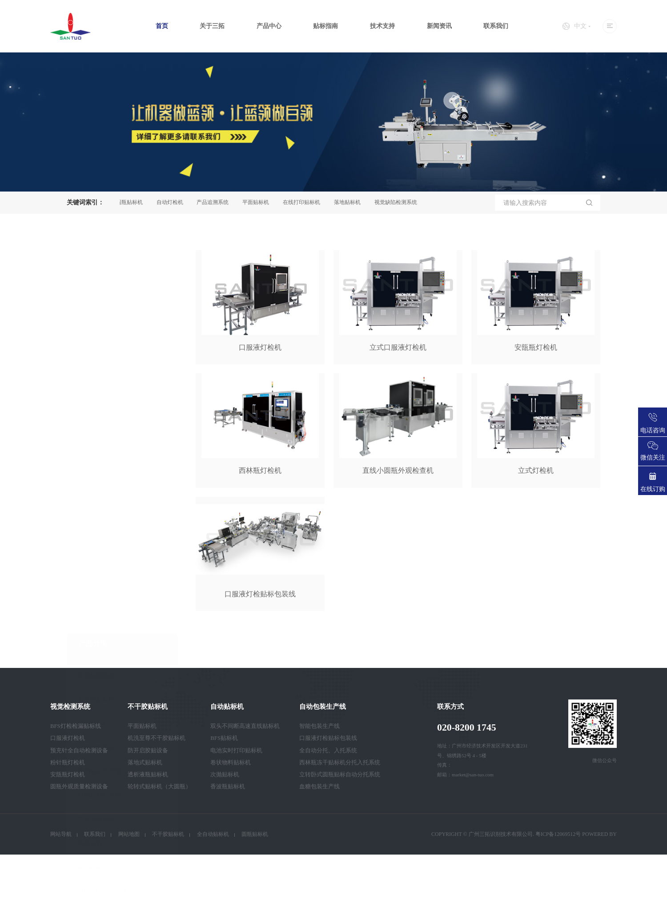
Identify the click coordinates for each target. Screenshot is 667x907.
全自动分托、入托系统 (328, 750)
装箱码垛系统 (96, 502)
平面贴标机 (258, 202)
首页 (162, 26)
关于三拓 (212, 26)
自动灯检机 (172, 202)
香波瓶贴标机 (227, 786)
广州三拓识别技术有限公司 (501, 834)
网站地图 (129, 834)
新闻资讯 (439, 26)
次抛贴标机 (224, 774)
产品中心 (269, 26)
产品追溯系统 (215, 202)
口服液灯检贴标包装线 (328, 738)
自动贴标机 (92, 478)
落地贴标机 (350, 202)
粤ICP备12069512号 (558, 834)
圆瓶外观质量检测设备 (79, 786)
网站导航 (61, 834)
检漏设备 (89, 597)
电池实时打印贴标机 (236, 750)
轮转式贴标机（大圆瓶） (159, 786)
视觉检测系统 (96, 430)
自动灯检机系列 (99, 550)
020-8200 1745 (466, 727)
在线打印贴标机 (304, 202)
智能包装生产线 (319, 726)
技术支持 (382, 26)
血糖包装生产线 (319, 786)
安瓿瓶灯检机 (67, 774)
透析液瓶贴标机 (148, 774)
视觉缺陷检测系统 (398, 202)
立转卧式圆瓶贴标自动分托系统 (339, 774)
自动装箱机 (92, 621)
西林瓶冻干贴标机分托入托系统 (339, 762)
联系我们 (495, 26)
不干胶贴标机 (96, 454)
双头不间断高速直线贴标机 (245, 726)
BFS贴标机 (224, 738)
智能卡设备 (92, 669)
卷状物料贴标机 (230, 762)
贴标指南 (325, 26)
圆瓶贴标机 (132, 202)
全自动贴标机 (213, 834)
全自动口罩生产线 (102, 645)
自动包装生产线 (99, 526)
